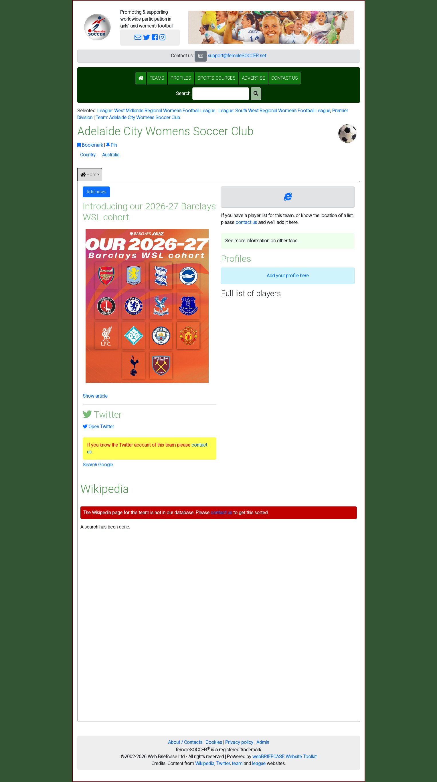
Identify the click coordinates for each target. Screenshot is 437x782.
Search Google (98, 464)
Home (89, 174)
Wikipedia (204, 763)
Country (88, 155)
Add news (96, 191)
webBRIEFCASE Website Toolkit (284, 756)
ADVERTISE (253, 78)
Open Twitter (98, 426)
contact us (246, 222)
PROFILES (181, 78)
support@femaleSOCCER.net (237, 55)
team (237, 763)
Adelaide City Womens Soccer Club (144, 117)
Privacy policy (239, 742)
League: (226, 110)
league (259, 763)
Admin (262, 742)
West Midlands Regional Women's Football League (164, 110)
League (104, 110)
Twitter (223, 763)
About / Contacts (185, 742)
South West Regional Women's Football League (282, 110)
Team (101, 117)
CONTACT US (284, 78)
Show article (95, 396)
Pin (111, 145)
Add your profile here (288, 275)
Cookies (213, 742)
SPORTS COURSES (216, 78)
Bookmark (90, 145)
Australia (110, 155)
